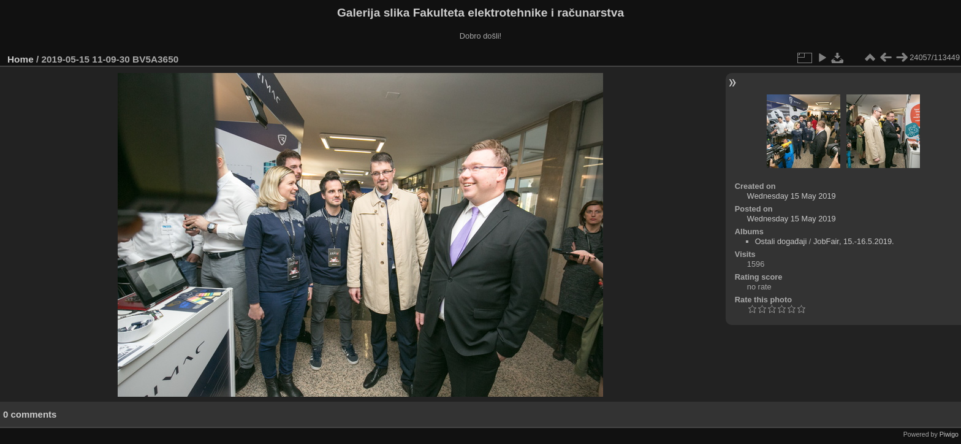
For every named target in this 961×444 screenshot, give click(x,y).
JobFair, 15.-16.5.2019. (853, 241)
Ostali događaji (781, 241)
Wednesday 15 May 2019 (791, 196)
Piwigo (949, 434)
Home (20, 59)
